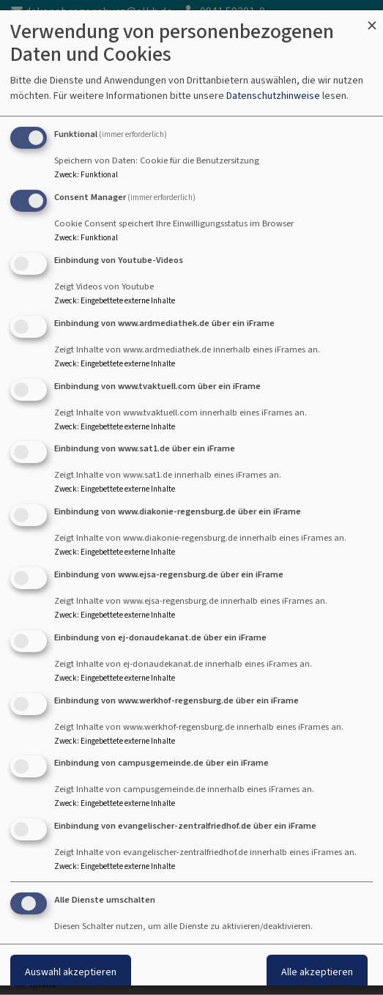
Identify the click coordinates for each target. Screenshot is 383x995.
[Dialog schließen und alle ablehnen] (372, 19)
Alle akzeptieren (317, 972)
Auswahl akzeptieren (70, 972)
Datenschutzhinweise (273, 96)
